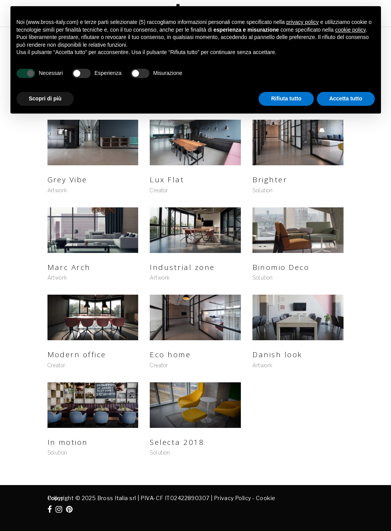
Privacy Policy (232, 498)
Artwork (57, 190)
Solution (262, 190)
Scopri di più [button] (45, 98)
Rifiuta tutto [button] (286, 98)
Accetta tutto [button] (345, 98)
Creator (159, 190)
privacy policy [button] (302, 22)
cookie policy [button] (350, 30)
